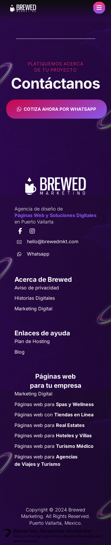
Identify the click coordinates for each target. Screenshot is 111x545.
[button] (99, 7)
